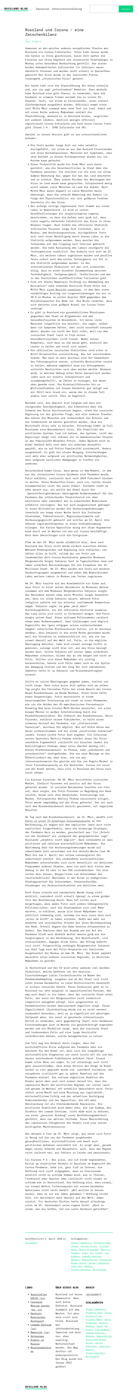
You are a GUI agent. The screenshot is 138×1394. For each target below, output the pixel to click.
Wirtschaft (99, 1269)
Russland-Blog (16, 8)
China (74, 1246)
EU (91, 1253)
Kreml (98, 1253)
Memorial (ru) (40, 1332)
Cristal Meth (94, 1319)
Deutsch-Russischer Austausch (38, 1317)
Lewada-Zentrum (91, 1256)
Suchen (126, 9)
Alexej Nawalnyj (81, 1242)
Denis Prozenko (88, 1249)
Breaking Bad (102, 1242)
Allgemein (31, 1242)
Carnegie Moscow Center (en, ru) (40, 1305)
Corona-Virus (89, 1246)
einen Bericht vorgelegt (64, 289)
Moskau (75, 1259)
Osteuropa (37, 1336)
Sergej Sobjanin (99, 1263)
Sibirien (76, 1266)
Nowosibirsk (89, 1259)
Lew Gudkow (102, 1329)
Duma (84, 1253)
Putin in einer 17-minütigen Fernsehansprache (57, 820)
